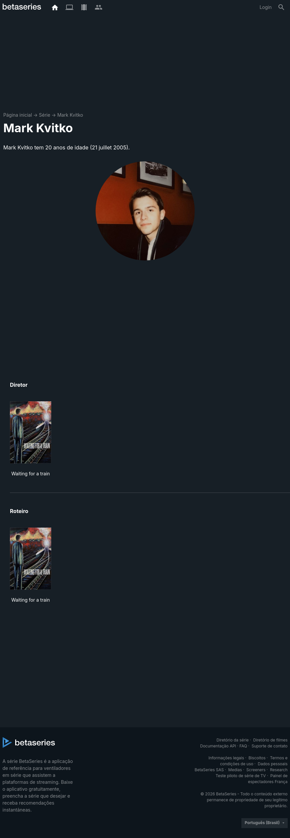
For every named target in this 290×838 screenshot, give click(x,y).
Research (279, 769)
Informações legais (226, 757)
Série (44, 115)
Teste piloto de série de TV (241, 775)
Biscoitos (257, 757)
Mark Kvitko (70, 115)
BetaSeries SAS (209, 769)
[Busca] (281, 7)
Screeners (256, 769)
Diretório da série (233, 740)
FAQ (243, 745)
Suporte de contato (270, 745)
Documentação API (218, 745)
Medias (235, 769)
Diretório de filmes (270, 740)
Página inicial (17, 115)
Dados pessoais (273, 763)
